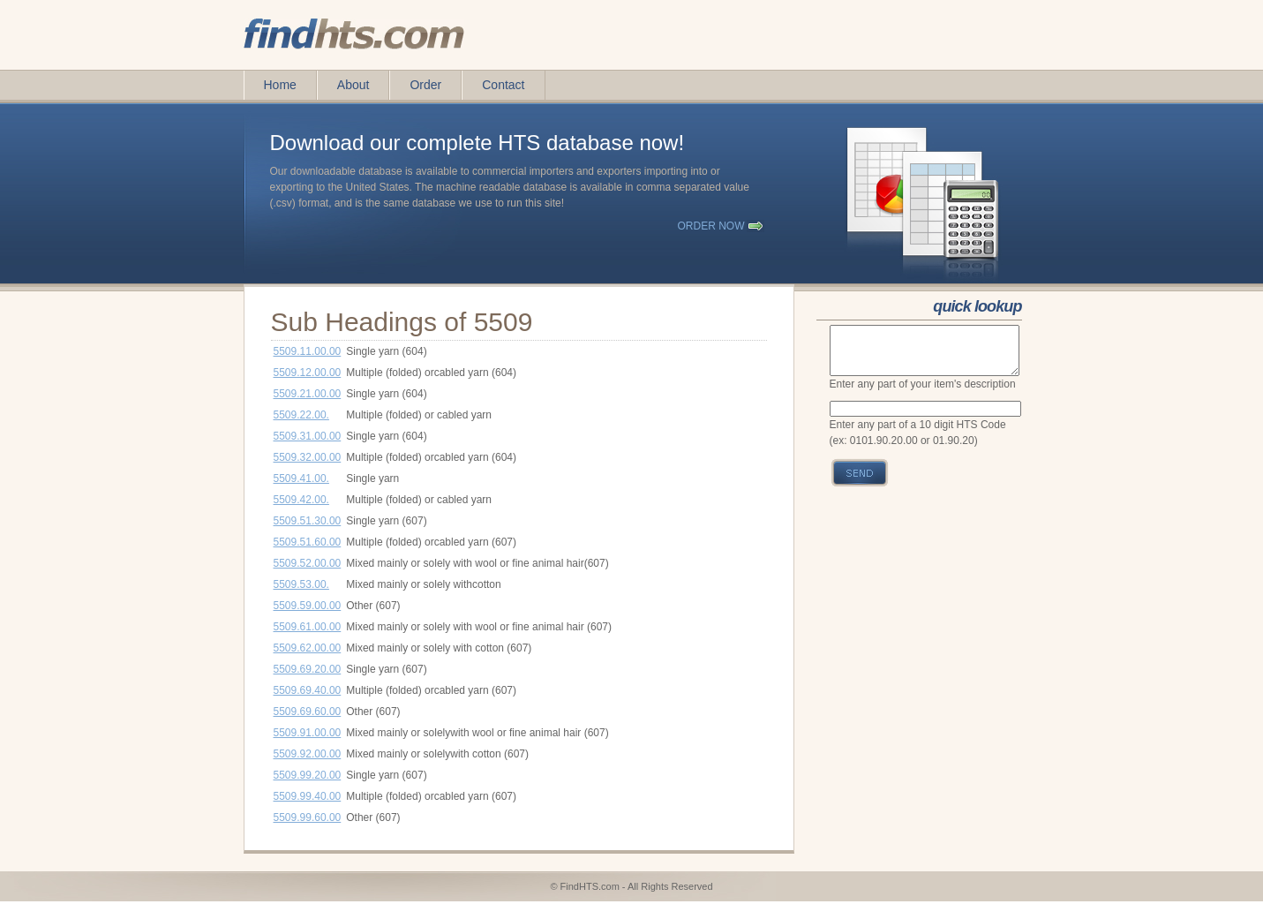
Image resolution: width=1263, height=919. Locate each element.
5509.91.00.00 (308, 733)
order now (711, 226)
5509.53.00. (301, 584)
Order (425, 85)
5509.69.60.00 (308, 711)
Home (280, 85)
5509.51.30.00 (308, 521)
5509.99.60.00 (308, 817)
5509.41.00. (301, 478)
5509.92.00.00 (308, 754)
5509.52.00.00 (308, 563)
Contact (503, 85)
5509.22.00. (301, 415)
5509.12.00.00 (308, 372)
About (353, 85)
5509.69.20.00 (308, 669)
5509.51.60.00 (308, 542)
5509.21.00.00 (308, 394)
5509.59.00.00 (308, 605)
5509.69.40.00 (308, 690)
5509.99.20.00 (308, 775)
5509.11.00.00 (308, 351)
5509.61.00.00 (308, 627)
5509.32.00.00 (308, 457)
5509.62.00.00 (308, 648)
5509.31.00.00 (308, 436)
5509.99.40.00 (308, 796)
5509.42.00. (301, 499)
